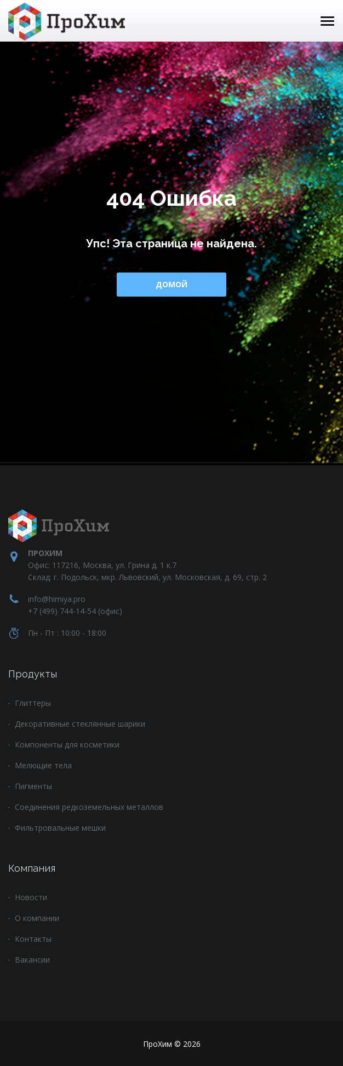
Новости (31, 897)
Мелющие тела (43, 765)
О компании (37, 918)
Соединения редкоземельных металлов (89, 807)
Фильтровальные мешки (60, 827)
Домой (171, 284)
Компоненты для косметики (67, 744)
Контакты (33, 939)
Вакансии (32, 959)
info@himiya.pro (56, 599)
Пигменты (33, 786)
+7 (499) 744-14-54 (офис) (75, 611)
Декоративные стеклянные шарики (80, 724)
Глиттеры (33, 703)
